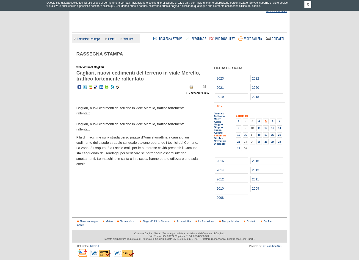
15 (238, 134)
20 (272, 134)
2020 (255, 87)
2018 (255, 97)
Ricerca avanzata (276, 11)
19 (266, 134)
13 (272, 128)
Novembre (220, 141)
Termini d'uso (127, 221)
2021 (220, 87)
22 (238, 141)
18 (259, 134)
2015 (255, 161)
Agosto (218, 132)
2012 (220, 179)
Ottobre (218, 138)
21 (279, 134)
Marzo (217, 119)
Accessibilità (184, 221)
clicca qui (108, 6)
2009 (255, 188)
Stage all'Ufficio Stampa (155, 221)
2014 (220, 170)
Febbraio (219, 116)
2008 (220, 197)
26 (266, 141)
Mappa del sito (230, 221)
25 (259, 141)
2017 (219, 106)
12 (266, 128)
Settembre (220, 135)
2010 (220, 188)
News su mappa (89, 221)
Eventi (111, 38)
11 (259, 128)
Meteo (109, 221)
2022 (255, 78)
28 (279, 141)
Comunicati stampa (88, 38)
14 (279, 128)
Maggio (218, 124)
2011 (255, 179)
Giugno (218, 127)
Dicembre (220, 143)
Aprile (217, 121)
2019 (220, 97)
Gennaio (219, 113)
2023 (220, 78)
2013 (255, 170)
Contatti (251, 221)
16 (245, 134)
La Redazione (206, 221)
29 (238, 148)
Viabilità (128, 38)
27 (272, 141)
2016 (220, 161)
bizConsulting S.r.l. (272, 246)
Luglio (217, 130)
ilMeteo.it (94, 246)
